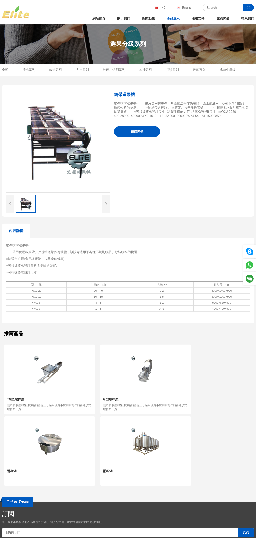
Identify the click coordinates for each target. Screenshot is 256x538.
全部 (5, 69)
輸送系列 (55, 69)
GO (246, 461)
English (184, 8)
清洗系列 (28, 69)
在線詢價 (222, 18)
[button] (106, 204)
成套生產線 (228, 69)
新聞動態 (148, 18)
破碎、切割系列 (114, 69)
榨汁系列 (145, 69)
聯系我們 (247, 18)
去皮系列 (82, 69)
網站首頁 (98, 18)
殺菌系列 (199, 69)
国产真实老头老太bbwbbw (18, 535)
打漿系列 (172, 69)
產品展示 (173, 18)
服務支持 (198, 18)
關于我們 (123, 18)
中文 (160, 8)
